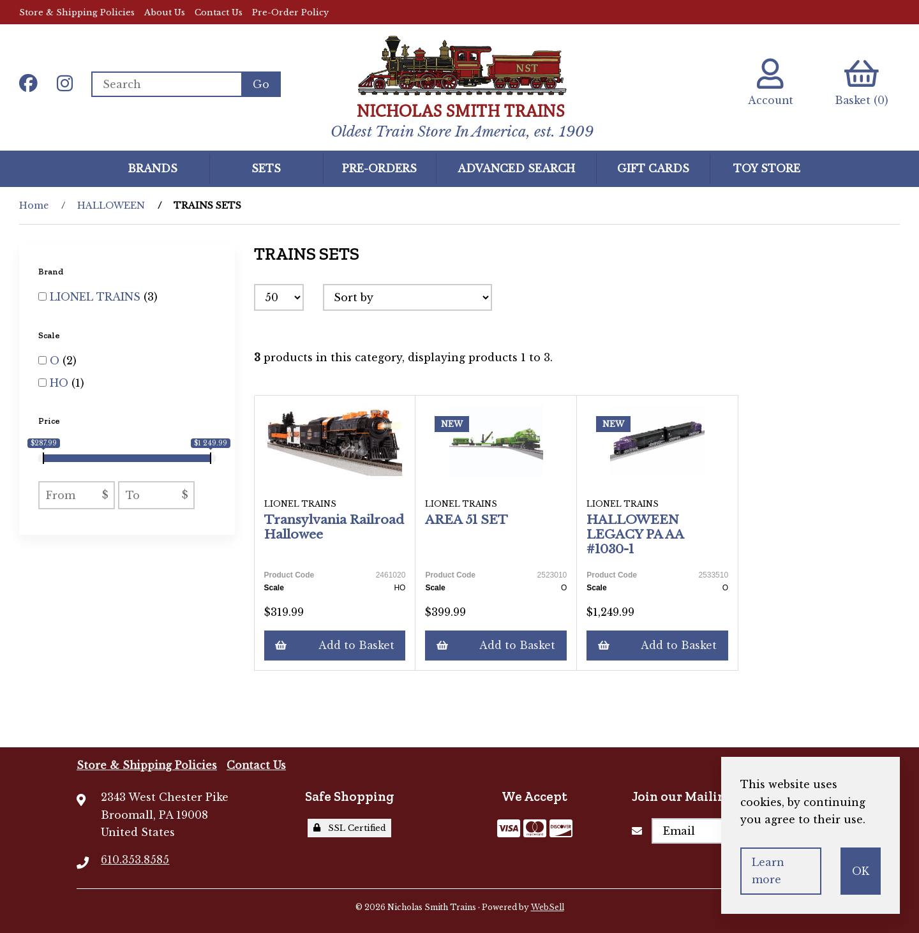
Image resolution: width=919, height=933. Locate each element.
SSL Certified (349, 828)
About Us (164, 12)
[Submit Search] (261, 84)
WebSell (547, 907)
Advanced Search (516, 167)
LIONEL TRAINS (97, 296)
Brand (51, 271)
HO (60, 383)
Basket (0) (861, 83)
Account (768, 83)
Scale (50, 334)
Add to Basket (335, 645)
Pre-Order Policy (290, 12)
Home (34, 205)
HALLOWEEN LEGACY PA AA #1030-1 (636, 534)
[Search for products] (167, 84)
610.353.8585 (135, 859)
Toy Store (766, 167)
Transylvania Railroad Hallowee (334, 527)
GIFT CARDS (653, 167)
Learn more (768, 871)
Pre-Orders (379, 167)
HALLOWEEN (111, 205)
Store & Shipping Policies (77, 12)
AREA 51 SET (467, 519)
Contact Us (219, 12)
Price (50, 420)
